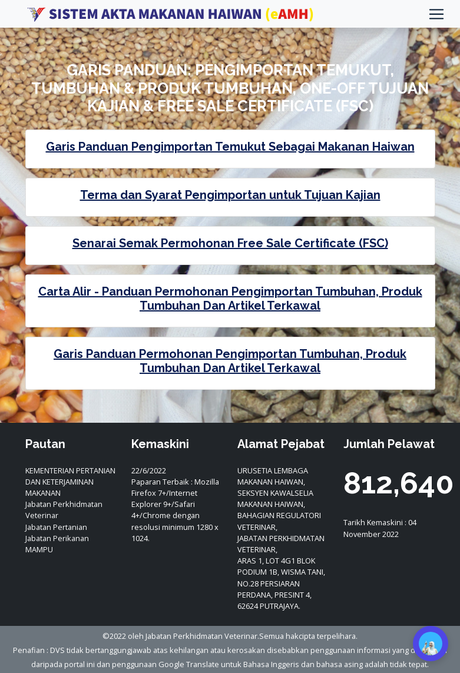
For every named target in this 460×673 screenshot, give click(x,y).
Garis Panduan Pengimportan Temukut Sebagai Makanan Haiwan (230, 147)
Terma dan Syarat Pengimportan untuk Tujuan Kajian (230, 195)
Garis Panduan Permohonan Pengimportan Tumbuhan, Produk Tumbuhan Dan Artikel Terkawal (230, 361)
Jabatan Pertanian (56, 527)
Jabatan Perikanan (57, 538)
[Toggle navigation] (436, 14)
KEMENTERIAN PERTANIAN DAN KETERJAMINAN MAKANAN (70, 481)
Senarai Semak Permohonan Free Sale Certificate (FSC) (230, 243)
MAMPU (39, 549)
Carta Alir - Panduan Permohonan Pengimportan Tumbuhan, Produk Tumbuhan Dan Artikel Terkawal (230, 298)
